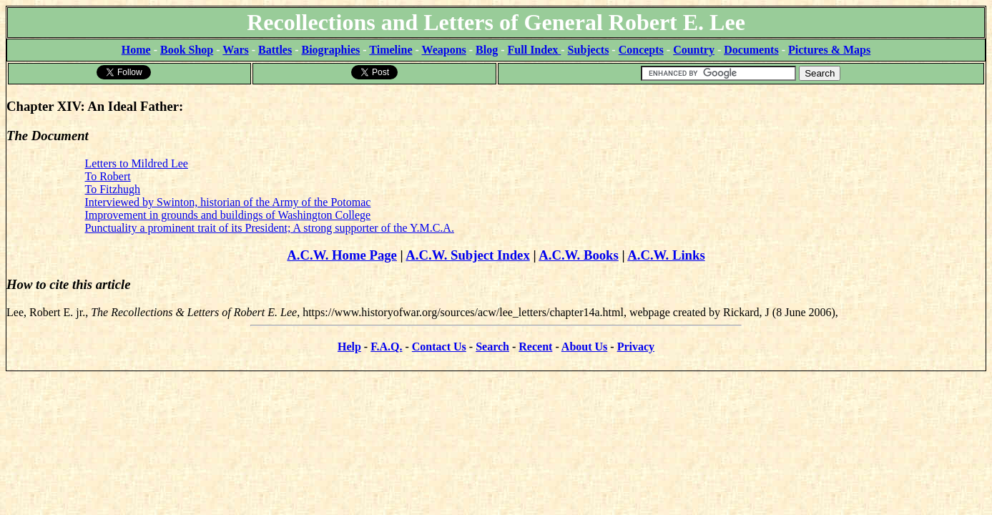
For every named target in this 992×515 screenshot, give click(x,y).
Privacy (635, 346)
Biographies (330, 50)
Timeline (390, 50)
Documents (751, 50)
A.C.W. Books (579, 255)
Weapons (444, 50)
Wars (235, 50)
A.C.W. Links (665, 255)
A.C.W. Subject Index (467, 255)
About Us (584, 346)
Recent (535, 346)
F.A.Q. (386, 346)
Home (136, 50)
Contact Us (439, 346)
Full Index (534, 50)
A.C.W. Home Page (342, 255)
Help (349, 346)
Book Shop (186, 50)
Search (492, 346)
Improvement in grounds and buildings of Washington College (228, 215)
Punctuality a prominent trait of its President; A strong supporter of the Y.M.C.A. (269, 228)
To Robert (108, 176)
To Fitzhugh (113, 189)
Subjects (588, 50)
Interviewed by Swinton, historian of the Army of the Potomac (228, 202)
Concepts (641, 50)
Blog (487, 50)
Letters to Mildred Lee (136, 163)
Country (693, 50)
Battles (275, 50)
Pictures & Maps (829, 50)
